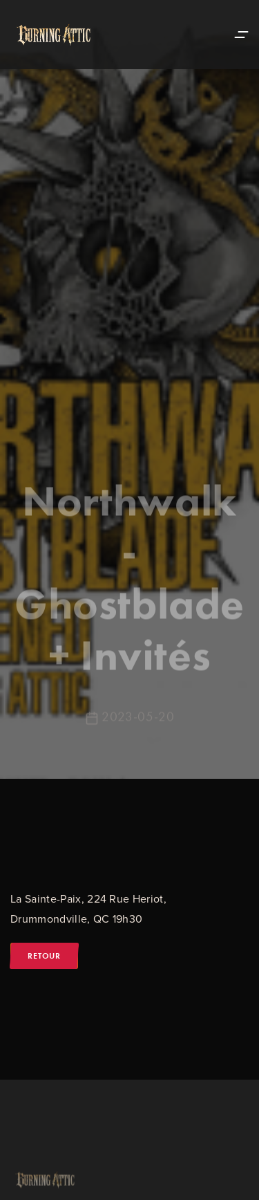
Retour (44, 955)
